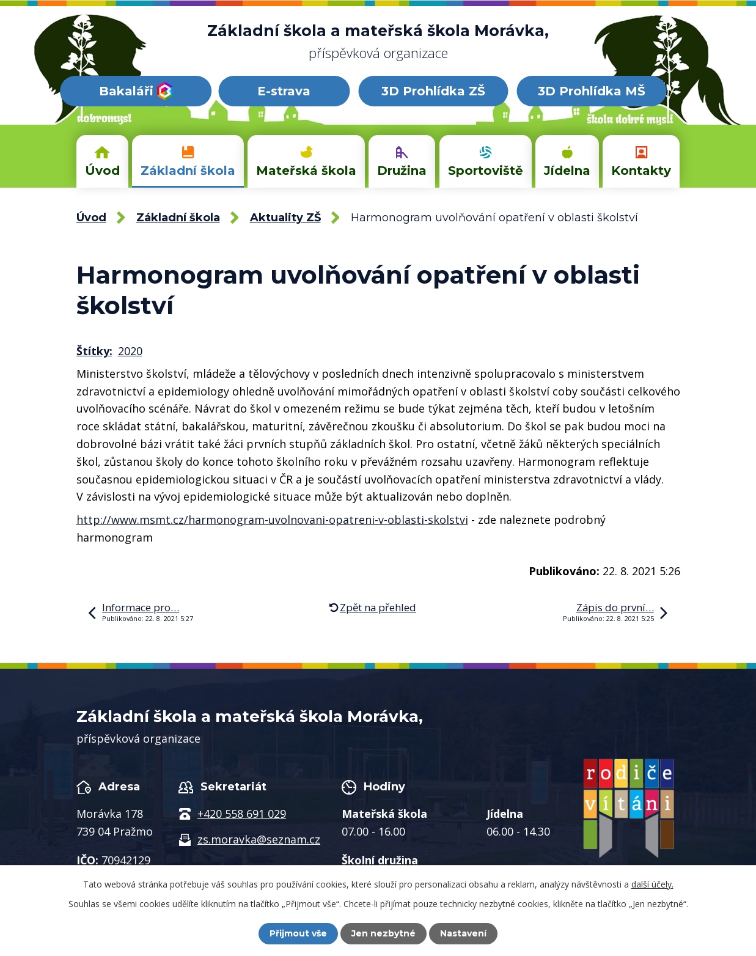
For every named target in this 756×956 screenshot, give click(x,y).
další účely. (652, 884)
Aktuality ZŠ (285, 217)
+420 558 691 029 (241, 813)
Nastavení (463, 933)
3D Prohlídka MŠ (591, 91)
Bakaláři (136, 91)
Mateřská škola (306, 170)
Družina (402, 170)
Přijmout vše (298, 933)
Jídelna (567, 170)
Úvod (102, 170)
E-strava (283, 91)
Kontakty (641, 170)
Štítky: (94, 351)
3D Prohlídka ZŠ (433, 91)
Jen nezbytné (383, 933)
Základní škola (188, 170)
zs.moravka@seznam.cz (258, 839)
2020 (130, 351)
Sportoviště (485, 170)
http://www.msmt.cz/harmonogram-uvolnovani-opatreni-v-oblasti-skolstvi (272, 519)
